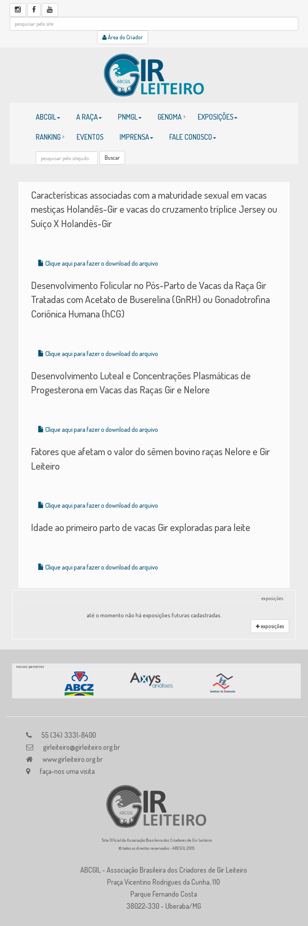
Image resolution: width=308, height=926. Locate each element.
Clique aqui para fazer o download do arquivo (98, 263)
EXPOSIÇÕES (217, 116)
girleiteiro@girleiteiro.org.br (81, 747)
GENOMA (170, 116)
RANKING (48, 136)
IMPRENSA (136, 136)
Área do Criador (122, 37)
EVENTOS (90, 136)
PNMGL (130, 116)
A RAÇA (89, 116)
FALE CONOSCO (192, 136)
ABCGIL (48, 116)
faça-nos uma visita (67, 771)
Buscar (112, 157)
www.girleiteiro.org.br (73, 759)
